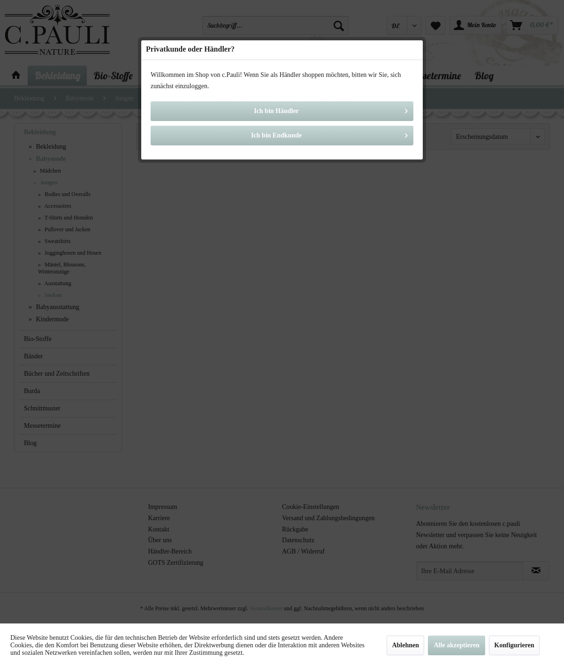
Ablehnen (405, 645)
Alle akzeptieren (456, 645)
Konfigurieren (514, 645)
